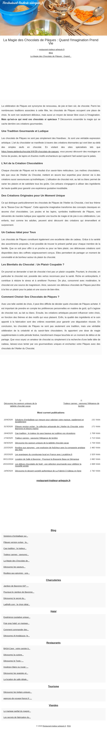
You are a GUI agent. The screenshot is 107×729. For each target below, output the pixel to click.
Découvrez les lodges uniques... (17, 692)
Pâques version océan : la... (15, 542)
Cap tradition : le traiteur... (14, 548)
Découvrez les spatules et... (15, 673)
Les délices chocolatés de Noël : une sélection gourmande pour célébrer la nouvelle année (48, 465)
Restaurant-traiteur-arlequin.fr (54, 726)
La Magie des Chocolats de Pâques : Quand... (50, 56)
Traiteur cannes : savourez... (16, 554)
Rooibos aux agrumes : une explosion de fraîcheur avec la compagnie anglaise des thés (50, 449)
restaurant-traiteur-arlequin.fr (52, 49)
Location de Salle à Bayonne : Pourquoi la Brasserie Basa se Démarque (47, 459)
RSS (69, 726)
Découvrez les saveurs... (14, 567)
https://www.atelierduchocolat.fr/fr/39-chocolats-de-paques (30, 151)
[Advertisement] (51, 78)
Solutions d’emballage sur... (15, 536)
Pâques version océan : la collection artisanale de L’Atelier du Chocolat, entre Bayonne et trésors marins (49, 428)
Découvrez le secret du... (14, 598)
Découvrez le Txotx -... (13, 661)
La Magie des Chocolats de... (16, 561)
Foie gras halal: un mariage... (16, 623)
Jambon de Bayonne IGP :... (16, 586)
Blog (51, 53)
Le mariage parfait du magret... (17, 711)
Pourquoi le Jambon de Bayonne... (18, 592)
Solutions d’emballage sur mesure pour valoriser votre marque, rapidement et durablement (49, 421)
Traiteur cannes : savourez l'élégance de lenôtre (81, 404)
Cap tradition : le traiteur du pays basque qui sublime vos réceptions (45, 433)
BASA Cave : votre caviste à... (16, 648)
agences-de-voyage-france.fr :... (17, 698)
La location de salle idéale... (15, 679)
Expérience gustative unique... (16, 617)
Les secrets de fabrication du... (17, 717)
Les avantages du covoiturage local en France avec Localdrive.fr (43, 454)
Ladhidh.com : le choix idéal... (16, 604)
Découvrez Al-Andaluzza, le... (16, 636)
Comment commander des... (16, 629)
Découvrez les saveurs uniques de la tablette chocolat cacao (20, 404)
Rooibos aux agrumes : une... (16, 573)
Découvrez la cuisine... (13, 655)
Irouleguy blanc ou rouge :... (15, 667)
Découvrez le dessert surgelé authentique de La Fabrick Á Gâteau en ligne (48, 471)
